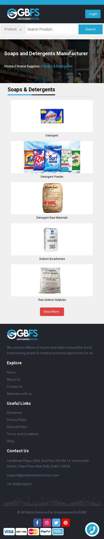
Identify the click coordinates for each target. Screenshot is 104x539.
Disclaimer (14, 412)
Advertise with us (19, 394)
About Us (13, 379)
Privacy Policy (17, 420)
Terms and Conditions (23, 434)
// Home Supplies (27, 66)
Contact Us (15, 386)
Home (9, 66)
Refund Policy (17, 427)
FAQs (10, 441)
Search (90, 29)
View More (52, 311)
